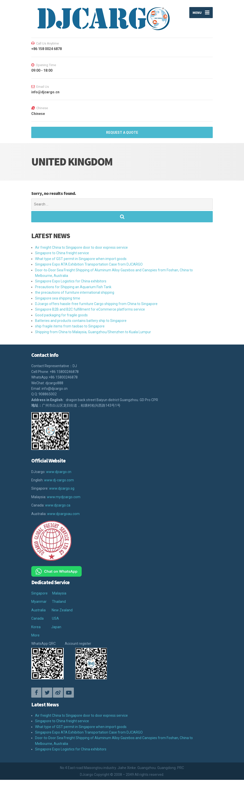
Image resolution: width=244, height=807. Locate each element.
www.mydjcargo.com (63, 497)
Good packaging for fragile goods (61, 315)
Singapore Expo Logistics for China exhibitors (70, 281)
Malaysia (59, 593)
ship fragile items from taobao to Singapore (70, 326)
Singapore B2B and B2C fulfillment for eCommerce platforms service (90, 309)
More (35, 635)
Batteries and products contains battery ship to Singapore (81, 321)
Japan (56, 627)
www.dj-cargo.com (59, 480)
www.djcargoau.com (63, 514)
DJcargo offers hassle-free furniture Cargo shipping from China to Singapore (96, 304)
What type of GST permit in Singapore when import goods (81, 259)
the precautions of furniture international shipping (74, 292)
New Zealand (62, 610)
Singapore (39, 593)
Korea (36, 627)
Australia (38, 610)
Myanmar (39, 602)
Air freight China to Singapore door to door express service (81, 247)
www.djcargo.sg (61, 488)
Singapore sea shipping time (57, 298)
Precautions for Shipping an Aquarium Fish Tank (73, 287)
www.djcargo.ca (57, 505)
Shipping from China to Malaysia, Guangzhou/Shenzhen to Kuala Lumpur (93, 332)
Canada (37, 618)
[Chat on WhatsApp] (56, 571)
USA (55, 618)
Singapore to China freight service (62, 253)
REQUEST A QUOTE (122, 133)
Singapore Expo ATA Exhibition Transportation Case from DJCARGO (89, 264)
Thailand (59, 602)
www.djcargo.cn (58, 472)
